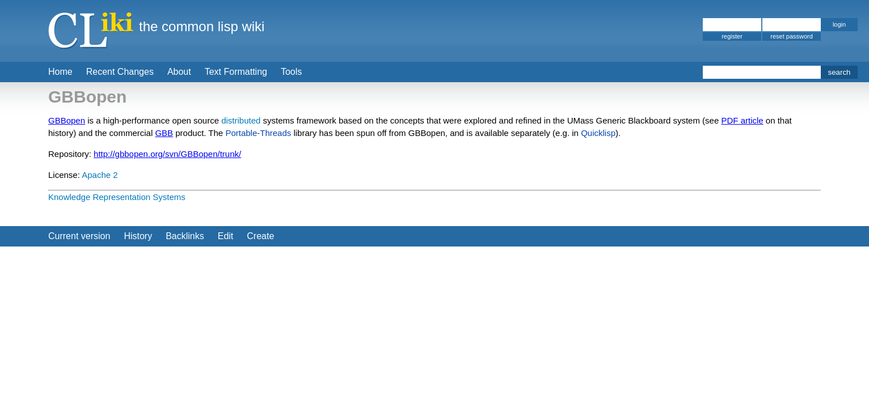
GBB (164, 133)
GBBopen (66, 120)
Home (60, 71)
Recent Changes (120, 71)
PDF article (742, 120)
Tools (291, 71)
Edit (226, 236)
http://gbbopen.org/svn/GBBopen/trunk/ (167, 154)
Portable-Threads (258, 133)
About (179, 71)
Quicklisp (598, 133)
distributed (240, 120)
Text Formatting (236, 71)
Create (260, 236)
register (732, 36)
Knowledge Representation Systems (116, 197)
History (138, 236)
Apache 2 (99, 175)
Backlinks (185, 236)
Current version (79, 236)
